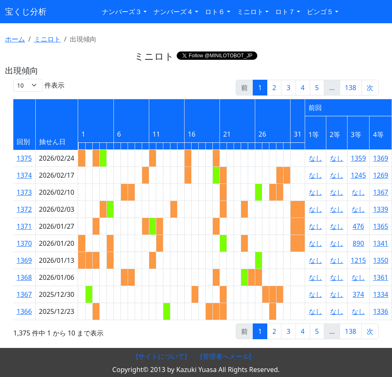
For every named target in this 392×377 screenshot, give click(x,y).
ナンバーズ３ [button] (122, 11)
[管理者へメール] (225, 356)
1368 (24, 277)
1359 (358, 158)
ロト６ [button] (215, 11)
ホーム (15, 39)
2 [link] (274, 87)
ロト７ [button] (285, 11)
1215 (358, 260)
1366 (24, 311)
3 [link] (288, 87)
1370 (24, 243)
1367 (380, 192)
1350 (380, 260)
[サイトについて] (161, 356)
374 (358, 294)
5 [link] (317, 87)
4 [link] (303, 87)
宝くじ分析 (26, 11)
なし (315, 158)
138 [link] (350, 87)
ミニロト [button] (250, 11)
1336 (380, 311)
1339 (380, 209)
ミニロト (47, 39)
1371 (24, 226)
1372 (24, 209)
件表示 (38, 85)
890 (358, 243)
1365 (380, 226)
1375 (24, 158)
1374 (24, 175)
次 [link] (370, 87)
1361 (380, 277)
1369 (380, 158)
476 (358, 226)
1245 (358, 175)
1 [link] (260, 87)
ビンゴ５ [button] (320, 11)
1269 (380, 175)
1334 (380, 294)
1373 (24, 192)
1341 (380, 243)
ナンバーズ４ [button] (173, 11)
